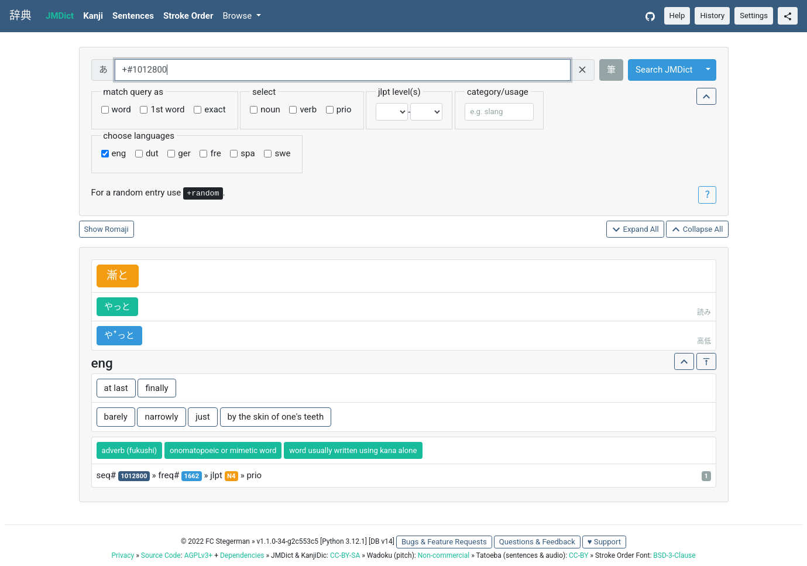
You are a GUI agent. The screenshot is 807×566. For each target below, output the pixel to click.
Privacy (122, 555)
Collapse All (697, 230)
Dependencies (242, 555)
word (121, 109)
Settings (754, 15)
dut (152, 153)
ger (184, 153)
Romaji (117, 229)
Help (677, 15)
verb (308, 109)
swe (282, 153)
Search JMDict (664, 69)
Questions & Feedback (537, 541)
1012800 (134, 476)
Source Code (161, 555)
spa (248, 153)
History (712, 15)
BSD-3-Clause (674, 555)
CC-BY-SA (345, 555)
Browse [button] (238, 16)
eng (119, 153)
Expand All (635, 230)
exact (214, 109)
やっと (117, 306)
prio (344, 109)
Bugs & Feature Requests (444, 541)
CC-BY (578, 555)
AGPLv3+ (198, 555)
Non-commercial (443, 555)
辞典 (20, 15)
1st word (167, 109)
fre (215, 153)
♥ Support (604, 541)
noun (270, 109)
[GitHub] (650, 16)
